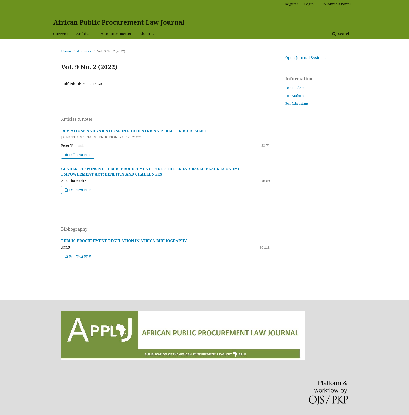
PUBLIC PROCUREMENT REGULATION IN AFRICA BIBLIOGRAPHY (124, 240)
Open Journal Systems (305, 57)
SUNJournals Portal (335, 4)
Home (66, 51)
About (145, 33)
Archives (84, 33)
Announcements (116, 33)
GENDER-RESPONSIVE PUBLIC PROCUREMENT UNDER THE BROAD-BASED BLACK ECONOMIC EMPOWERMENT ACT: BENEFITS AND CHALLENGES (151, 171)
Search (344, 33)
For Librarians (297, 103)
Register (291, 4)
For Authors (294, 95)
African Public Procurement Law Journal (119, 22)
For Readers (294, 87)
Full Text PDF (79, 154)
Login (309, 4)
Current (60, 33)
